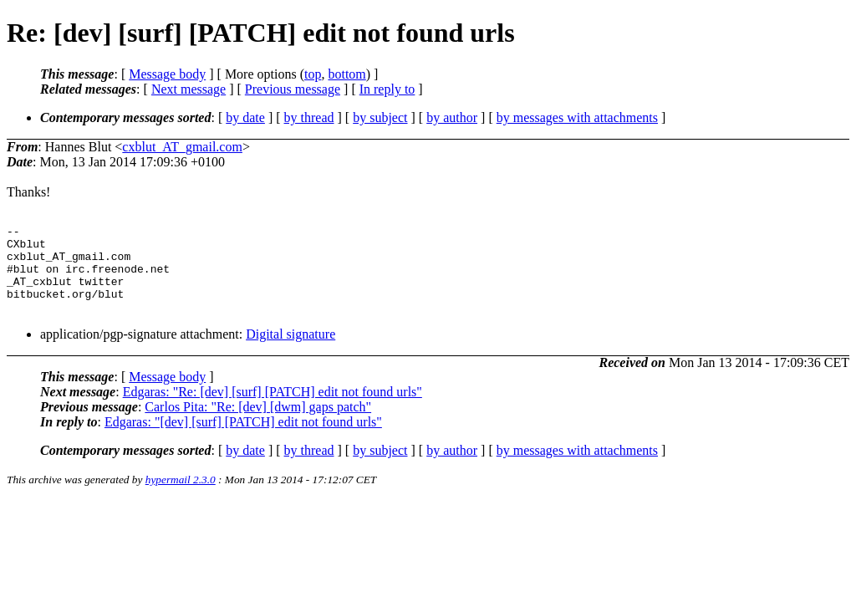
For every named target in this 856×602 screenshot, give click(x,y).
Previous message (292, 89)
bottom (346, 74)
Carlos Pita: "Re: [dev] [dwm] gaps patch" (258, 424)
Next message (188, 89)
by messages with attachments (577, 117)
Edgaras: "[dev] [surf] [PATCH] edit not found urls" (243, 439)
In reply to (387, 89)
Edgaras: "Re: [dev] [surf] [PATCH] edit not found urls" (272, 409)
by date (245, 117)
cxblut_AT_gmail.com (182, 147)
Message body (167, 74)
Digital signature (290, 351)
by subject (380, 117)
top (312, 74)
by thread (309, 117)
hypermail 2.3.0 (180, 497)
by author (451, 117)
